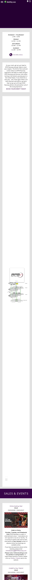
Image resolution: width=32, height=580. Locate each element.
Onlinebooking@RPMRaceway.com (16, 550)
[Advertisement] (16, 16)
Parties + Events (15, 558)
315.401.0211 (18, 55)
